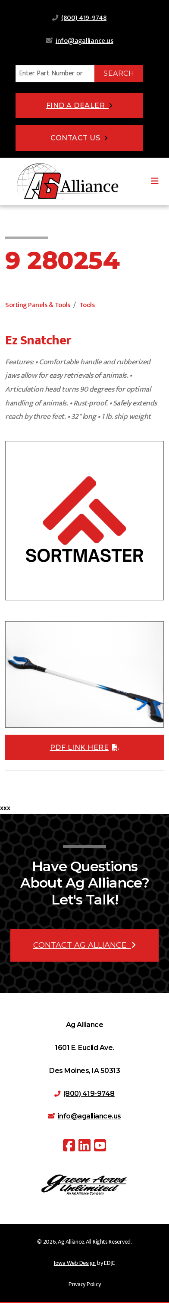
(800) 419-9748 (83, 18)
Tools (87, 305)
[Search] (55, 73)
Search (118, 73)
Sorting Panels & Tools (37, 305)
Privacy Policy (85, 1284)
